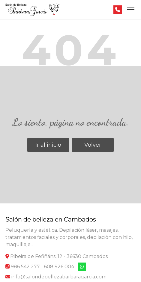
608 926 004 (59, 266)
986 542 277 (25, 266)
